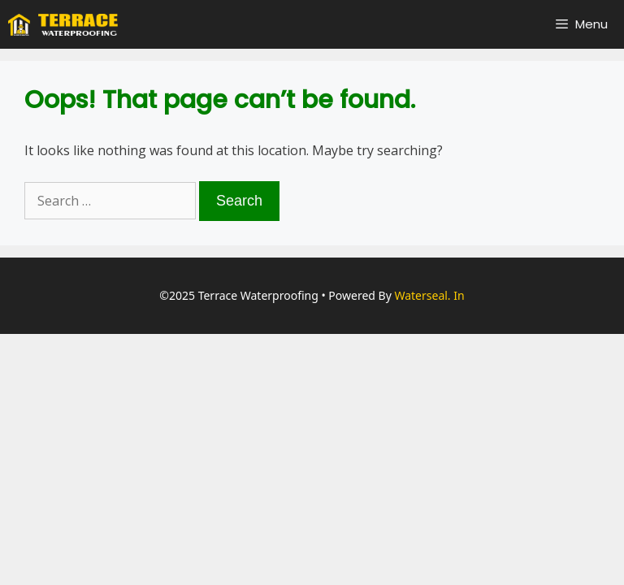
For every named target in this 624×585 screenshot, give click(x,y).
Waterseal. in (429, 295)
